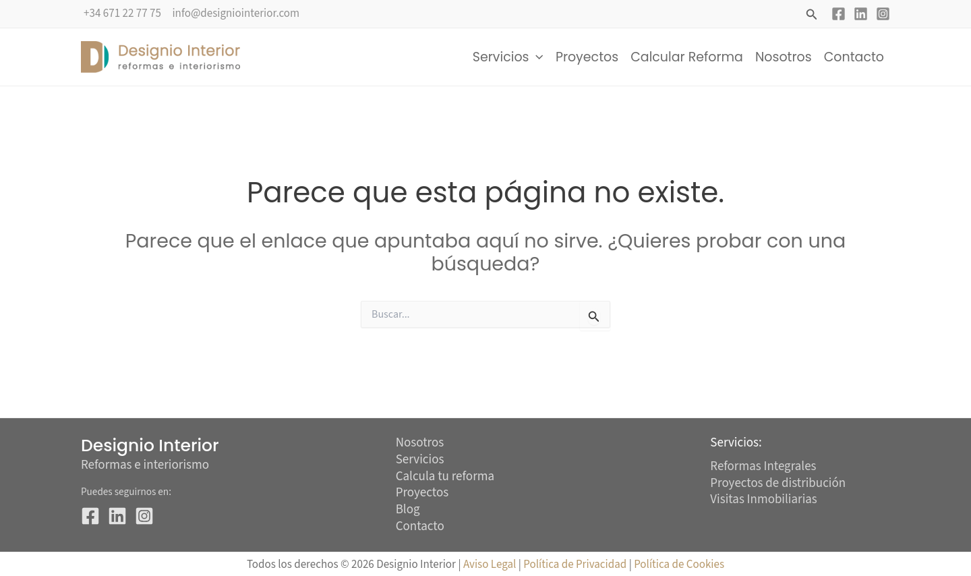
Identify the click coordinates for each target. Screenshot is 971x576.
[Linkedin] (861, 14)
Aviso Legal (489, 564)
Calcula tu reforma (445, 477)
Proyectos (587, 57)
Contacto (854, 57)
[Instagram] (883, 14)
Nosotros (783, 57)
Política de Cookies (679, 564)
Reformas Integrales (763, 466)
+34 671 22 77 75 (122, 13)
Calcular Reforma (686, 57)
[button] (812, 15)
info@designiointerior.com (235, 13)
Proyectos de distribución (778, 483)
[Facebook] (838, 14)
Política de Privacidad (575, 564)
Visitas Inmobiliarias (763, 499)
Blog (408, 510)
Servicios (508, 57)
